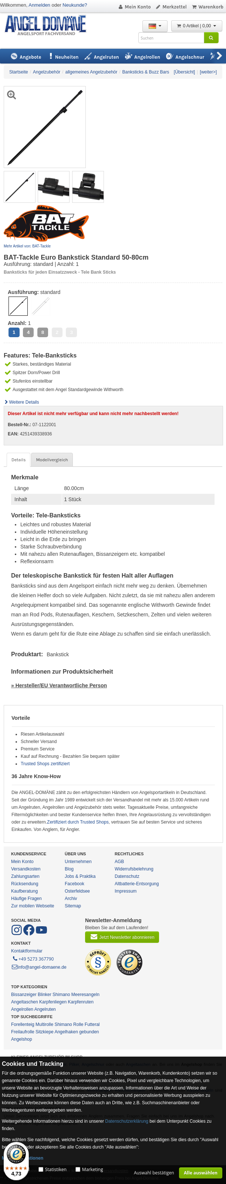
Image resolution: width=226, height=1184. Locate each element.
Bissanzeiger (24, 994)
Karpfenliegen (53, 1002)
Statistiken (56, 1169)
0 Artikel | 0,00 (196, 25)
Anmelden (39, 5)
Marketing (92, 1169)
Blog (69, 869)
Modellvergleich (52, 459)
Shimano (61, 994)
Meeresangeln (85, 994)
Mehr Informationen (22, 1158)
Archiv (71, 898)
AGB (119, 861)
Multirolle (44, 1024)
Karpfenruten (80, 1002)
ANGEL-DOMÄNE (49, 25)
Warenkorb (207, 7)
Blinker (44, 994)
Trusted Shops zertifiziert (45, 763)
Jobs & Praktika (80, 876)
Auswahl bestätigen (154, 1173)
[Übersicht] (184, 72)
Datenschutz (127, 876)
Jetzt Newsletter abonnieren (122, 936)
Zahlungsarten (25, 876)
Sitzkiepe (45, 1031)
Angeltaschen (24, 1002)
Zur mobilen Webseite (32, 905)
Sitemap (73, 905)
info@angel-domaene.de (39, 967)
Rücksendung (24, 883)
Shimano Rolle (68, 1024)
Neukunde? (75, 5)
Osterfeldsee (77, 891)
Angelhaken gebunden (76, 1031)
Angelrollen (22, 1009)
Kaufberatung (24, 891)
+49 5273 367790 (33, 958)
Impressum (125, 891)
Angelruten (45, 1009)
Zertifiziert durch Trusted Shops (78, 822)
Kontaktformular (27, 951)
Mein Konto (134, 7)
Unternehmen (78, 861)
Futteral (92, 1024)
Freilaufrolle (22, 1031)
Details (18, 459)
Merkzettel (171, 7)
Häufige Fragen (26, 898)
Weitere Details (21, 402)
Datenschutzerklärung (126, 1121)
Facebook (74, 883)
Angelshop (21, 1039)
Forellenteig (22, 1024)
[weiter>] (208, 72)
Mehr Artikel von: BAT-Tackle (27, 246)
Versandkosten (25, 869)
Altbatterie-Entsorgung (137, 883)
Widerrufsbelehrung (134, 869)
